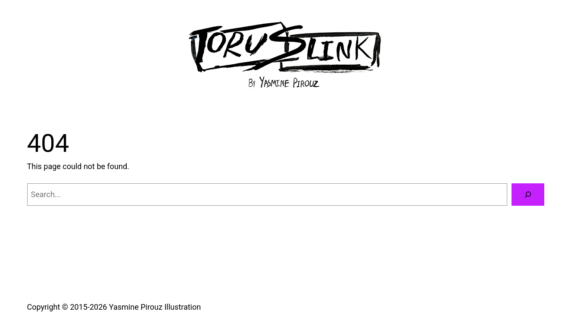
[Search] (528, 194)
